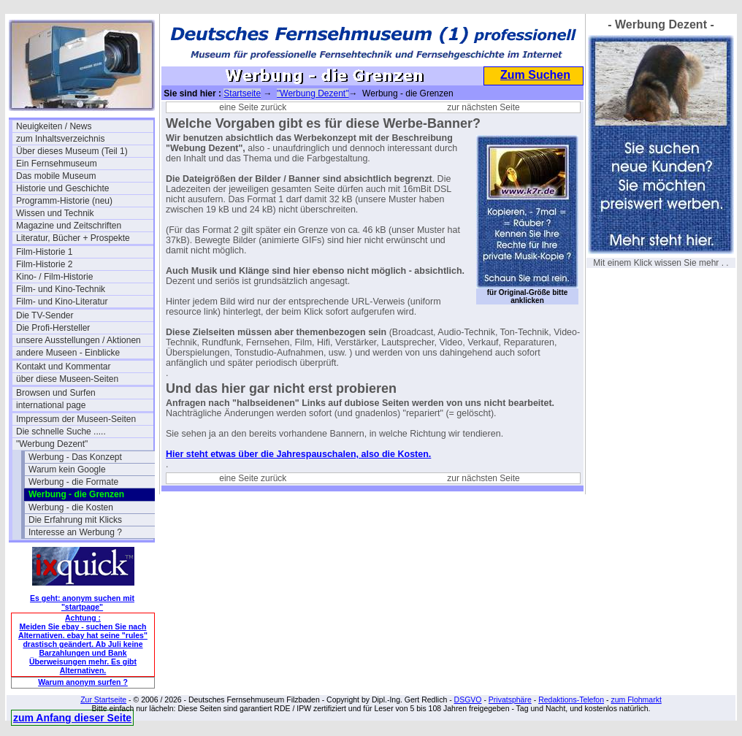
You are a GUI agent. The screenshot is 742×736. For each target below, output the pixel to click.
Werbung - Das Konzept (75, 457)
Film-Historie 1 (44, 252)
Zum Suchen (535, 75)
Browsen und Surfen (56, 393)
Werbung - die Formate (73, 482)
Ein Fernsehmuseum (56, 163)
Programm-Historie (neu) (64, 201)
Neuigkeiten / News (53, 126)
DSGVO (468, 699)
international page (50, 405)
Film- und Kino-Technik (60, 289)
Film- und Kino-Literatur (61, 301)
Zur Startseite (103, 699)
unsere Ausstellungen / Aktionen (78, 340)
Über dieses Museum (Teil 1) (72, 151)
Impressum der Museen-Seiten (76, 419)
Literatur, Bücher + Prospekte (73, 238)
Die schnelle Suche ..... (61, 431)
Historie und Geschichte (62, 188)
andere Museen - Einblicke (68, 353)
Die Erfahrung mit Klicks (75, 520)
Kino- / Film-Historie (54, 277)
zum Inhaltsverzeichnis (60, 139)
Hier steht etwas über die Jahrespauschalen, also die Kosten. (298, 454)
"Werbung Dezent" (52, 444)
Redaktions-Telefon (571, 699)
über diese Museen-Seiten (67, 379)
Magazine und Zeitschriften (68, 226)
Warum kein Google (67, 469)
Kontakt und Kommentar (63, 366)
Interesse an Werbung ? (75, 532)
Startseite (242, 93)
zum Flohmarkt (636, 699)
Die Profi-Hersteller (53, 328)
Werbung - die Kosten (70, 507)
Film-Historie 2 (44, 264)
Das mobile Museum (56, 176)
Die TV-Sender (45, 315)
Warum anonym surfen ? (83, 682)
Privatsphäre (510, 699)
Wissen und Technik (55, 213)
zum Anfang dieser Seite (72, 718)
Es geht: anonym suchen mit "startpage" (82, 602)
